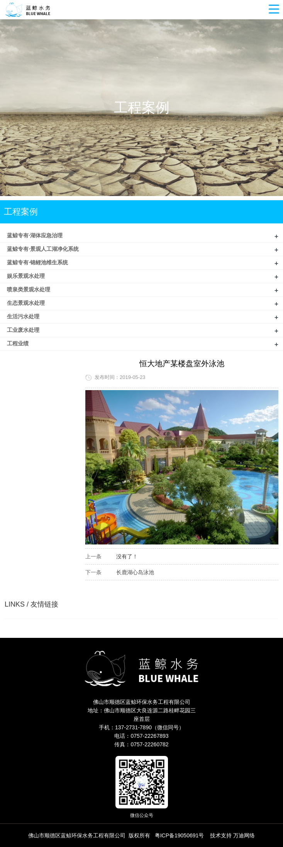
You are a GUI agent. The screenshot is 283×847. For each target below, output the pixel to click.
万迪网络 (244, 835)
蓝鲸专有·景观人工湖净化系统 (43, 249)
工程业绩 (18, 343)
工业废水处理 (23, 330)
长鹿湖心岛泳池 (135, 572)
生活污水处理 (23, 316)
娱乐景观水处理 (26, 276)
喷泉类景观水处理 (28, 289)
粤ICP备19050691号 (179, 835)
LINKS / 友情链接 (31, 604)
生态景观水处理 (26, 303)
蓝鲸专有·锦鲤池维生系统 (37, 262)
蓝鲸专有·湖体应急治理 (35, 235)
